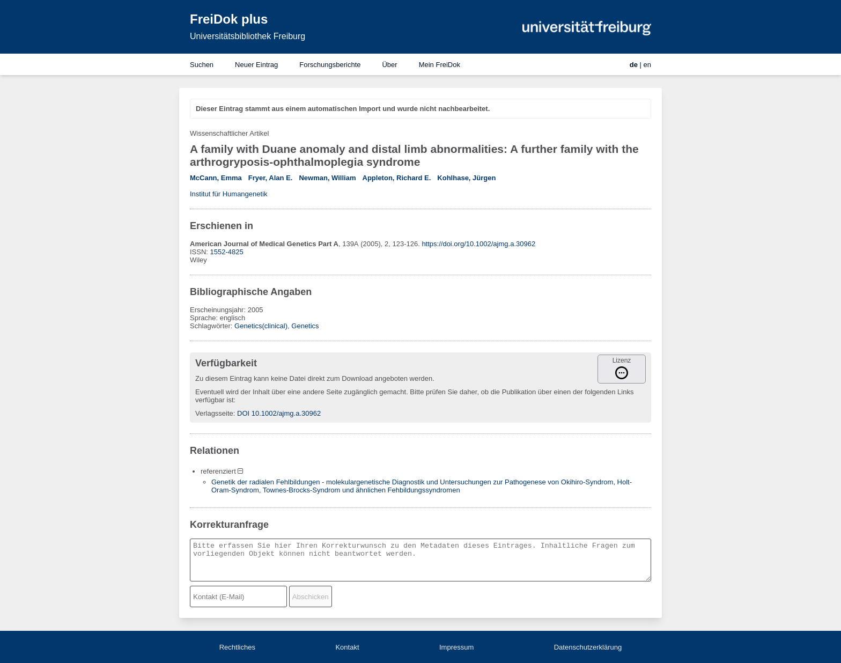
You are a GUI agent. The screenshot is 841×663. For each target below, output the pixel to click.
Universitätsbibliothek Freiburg (247, 36)
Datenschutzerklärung (588, 647)
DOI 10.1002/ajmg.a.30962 (279, 413)
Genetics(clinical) (260, 326)
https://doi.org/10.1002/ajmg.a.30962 (478, 244)
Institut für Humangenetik (229, 194)
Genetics (305, 326)
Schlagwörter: (212, 326)
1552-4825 (227, 252)
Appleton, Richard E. (397, 178)
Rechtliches (237, 647)
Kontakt (347, 647)
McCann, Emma (216, 178)
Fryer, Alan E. (270, 178)
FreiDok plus (229, 19)
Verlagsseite (214, 413)
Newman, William (327, 178)
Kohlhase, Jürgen (466, 178)
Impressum (456, 647)
